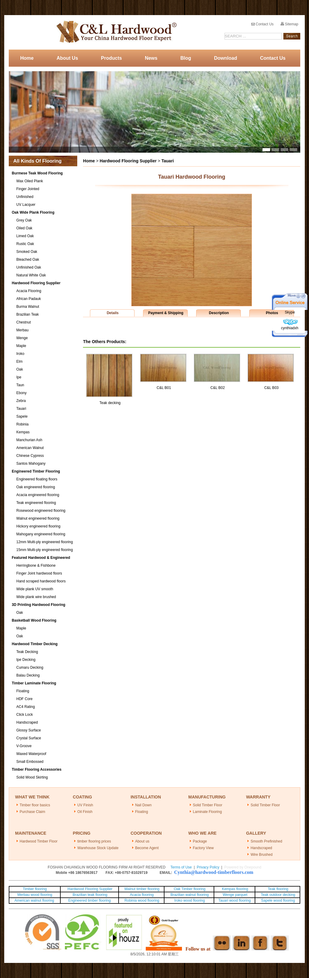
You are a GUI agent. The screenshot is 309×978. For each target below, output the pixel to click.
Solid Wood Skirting (32, 777)
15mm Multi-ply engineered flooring (44, 550)
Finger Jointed (27, 189)
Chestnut (23, 322)
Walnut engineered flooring (37, 518)
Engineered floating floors (36, 479)
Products (111, 58)
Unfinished (24, 197)
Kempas (23, 432)
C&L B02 (217, 388)
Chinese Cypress (30, 456)
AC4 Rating (25, 707)
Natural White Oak (31, 275)
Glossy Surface (28, 730)
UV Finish (85, 805)
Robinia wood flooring (141, 900)
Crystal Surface (28, 738)
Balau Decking (28, 675)
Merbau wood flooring (35, 895)
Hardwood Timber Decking (35, 644)
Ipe (18, 377)
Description (219, 313)
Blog (185, 58)
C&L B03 (271, 388)
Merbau (22, 330)
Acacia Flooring (28, 291)
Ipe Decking (25, 660)
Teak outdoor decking (278, 895)
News (151, 58)
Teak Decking (27, 652)
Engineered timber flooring (89, 900)
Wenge (22, 338)
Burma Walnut (27, 306)
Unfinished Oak (28, 267)
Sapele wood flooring (278, 900)
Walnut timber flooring (141, 889)
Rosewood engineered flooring (40, 510)
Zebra (21, 401)
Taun (20, 385)
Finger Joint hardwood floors (39, 573)
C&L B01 (164, 388)
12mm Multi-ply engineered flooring (44, 542)
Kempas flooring (234, 889)
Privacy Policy (208, 867)
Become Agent (147, 848)
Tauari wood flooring (234, 900)
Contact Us (262, 24)
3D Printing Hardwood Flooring (38, 605)
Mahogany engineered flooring (40, 534)
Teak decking (109, 403)
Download (225, 58)
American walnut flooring (34, 900)
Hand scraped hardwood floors (40, 581)
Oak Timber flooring (189, 889)
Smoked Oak (26, 252)
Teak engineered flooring (36, 503)
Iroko (20, 354)
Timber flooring (35, 889)
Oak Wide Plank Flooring (33, 212)
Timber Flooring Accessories (37, 769)
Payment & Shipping (165, 313)
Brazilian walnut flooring (189, 895)
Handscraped (27, 722)
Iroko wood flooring (189, 900)
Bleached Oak (27, 259)
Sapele (21, 416)
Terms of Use (181, 867)
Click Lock (24, 714)
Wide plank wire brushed (36, 597)
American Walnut (30, 448)
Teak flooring (278, 889)
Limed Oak (25, 236)
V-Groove (24, 746)
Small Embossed (29, 762)
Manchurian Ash (29, 440)
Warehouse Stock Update (97, 848)
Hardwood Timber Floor (38, 841)
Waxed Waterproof (31, 754)
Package (200, 841)
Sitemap (289, 24)
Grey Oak (24, 220)
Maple (21, 346)
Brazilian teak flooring (89, 895)
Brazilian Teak (27, 314)
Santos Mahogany (31, 463)
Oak (19, 369)
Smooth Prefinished (266, 841)
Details (113, 313)
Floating (22, 691)
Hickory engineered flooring (38, 526)
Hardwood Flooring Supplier (36, 283)
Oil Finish (84, 812)
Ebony (21, 393)
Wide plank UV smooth (34, 589)
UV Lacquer (25, 204)
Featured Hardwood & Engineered (41, 558)
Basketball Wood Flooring (34, 620)
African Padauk (28, 299)
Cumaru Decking (29, 667)
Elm (19, 361)
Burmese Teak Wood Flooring (37, 173)
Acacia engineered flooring (37, 495)
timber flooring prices (94, 841)
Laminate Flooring (207, 812)
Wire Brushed (261, 854)
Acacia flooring (142, 895)
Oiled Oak (24, 228)
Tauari (21, 408)
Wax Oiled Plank (29, 181)
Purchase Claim (32, 812)
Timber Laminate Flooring (34, 683)
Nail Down (143, 805)
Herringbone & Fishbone (36, 565)
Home (26, 58)
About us (142, 841)
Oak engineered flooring (35, 487)
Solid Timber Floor (207, 805)
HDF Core (24, 699)
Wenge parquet (235, 895)
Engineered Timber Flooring (36, 471)
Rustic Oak (25, 244)
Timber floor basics (35, 805)
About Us (67, 58)
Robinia (22, 424)
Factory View (203, 848)
